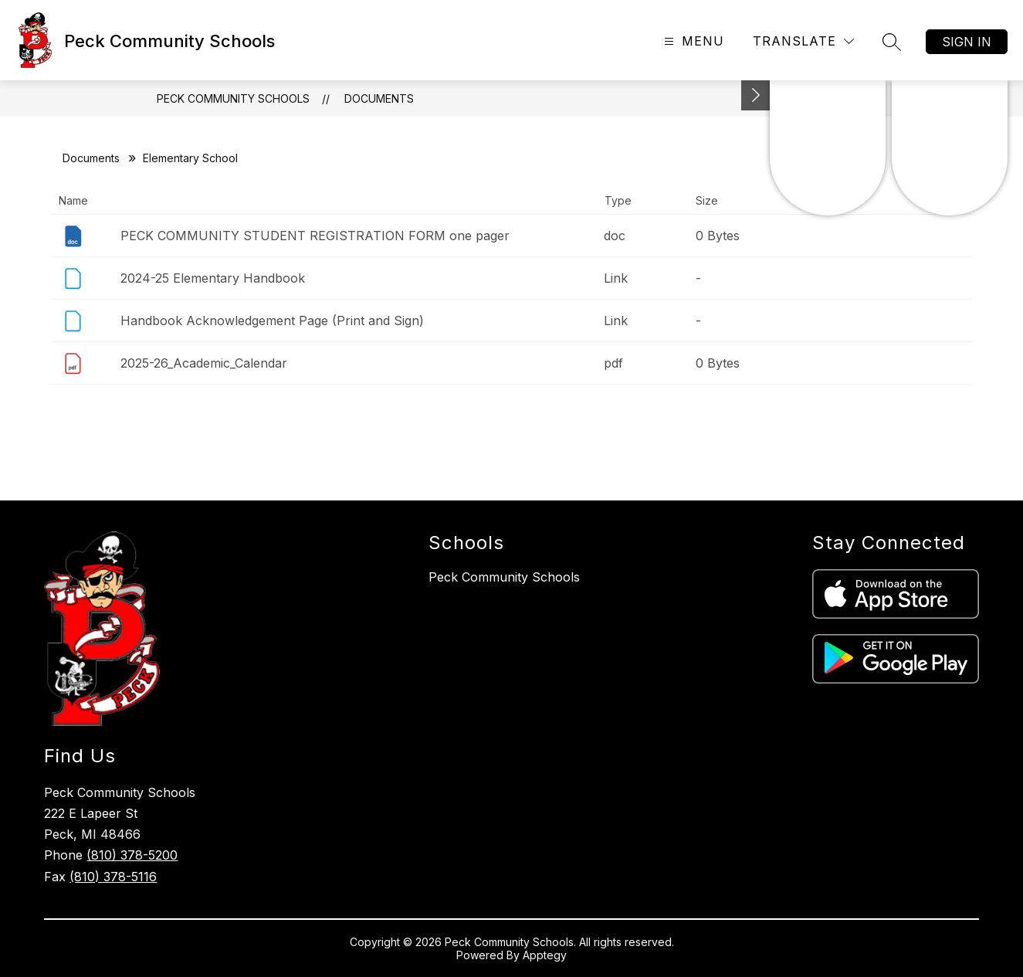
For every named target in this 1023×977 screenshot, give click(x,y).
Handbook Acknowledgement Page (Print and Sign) (272, 320)
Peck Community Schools (233, 98)
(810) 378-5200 (132, 855)
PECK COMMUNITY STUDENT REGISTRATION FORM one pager (315, 235)
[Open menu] (692, 41)
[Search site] (891, 41)
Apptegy (545, 955)
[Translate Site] (803, 41)
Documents (379, 98)
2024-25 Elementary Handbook (212, 278)
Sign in (966, 41)
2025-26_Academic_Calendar (203, 363)
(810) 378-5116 (113, 876)
